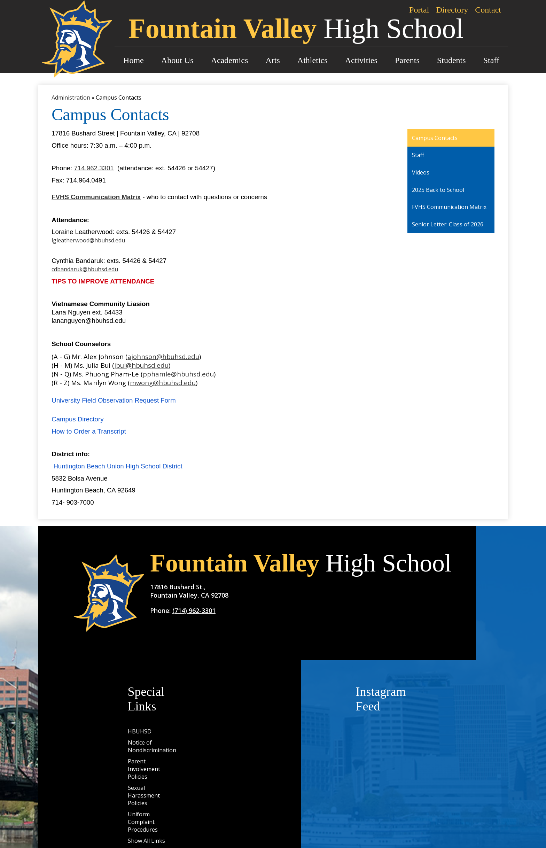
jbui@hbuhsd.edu (141, 365)
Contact (488, 9)
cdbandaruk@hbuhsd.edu (85, 269)
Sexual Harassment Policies (144, 795)
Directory (452, 9)
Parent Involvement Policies (144, 768)
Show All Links (146, 841)
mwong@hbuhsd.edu (163, 382)
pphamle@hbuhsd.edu (178, 373)
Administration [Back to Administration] (71, 97)
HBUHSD (139, 731)
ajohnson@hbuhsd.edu (163, 356)
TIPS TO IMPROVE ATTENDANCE (103, 281)
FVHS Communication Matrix (96, 197)
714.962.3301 (94, 168)
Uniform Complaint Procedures (143, 821)
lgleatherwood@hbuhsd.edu (88, 240)
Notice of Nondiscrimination (152, 746)
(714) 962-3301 (194, 610)
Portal (419, 9)
